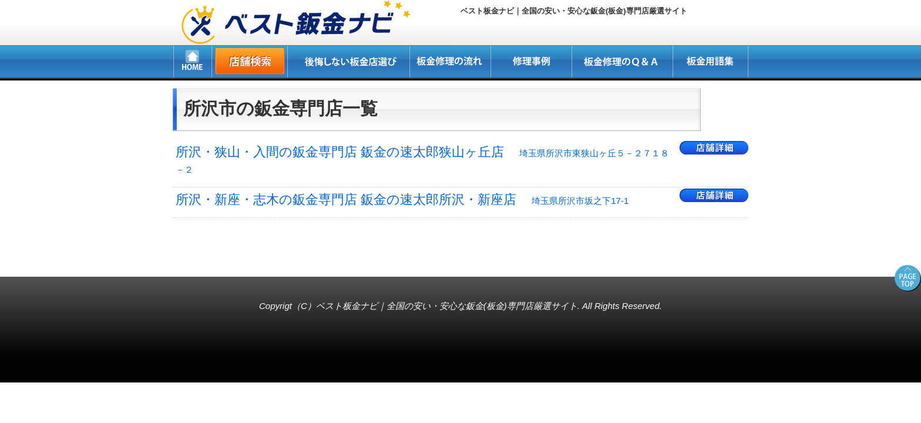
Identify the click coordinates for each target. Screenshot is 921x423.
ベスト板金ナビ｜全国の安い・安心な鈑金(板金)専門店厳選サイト (446, 306)
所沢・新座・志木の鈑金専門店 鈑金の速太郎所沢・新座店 (402, 199)
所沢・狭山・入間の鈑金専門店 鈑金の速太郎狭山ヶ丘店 (422, 159)
